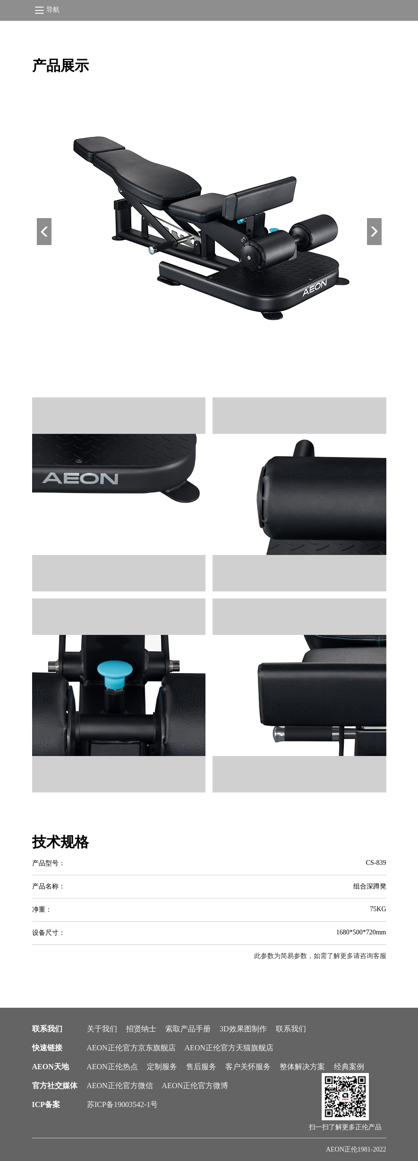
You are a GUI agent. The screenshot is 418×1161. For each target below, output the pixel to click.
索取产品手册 (188, 1029)
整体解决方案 (302, 1067)
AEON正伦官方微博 (195, 1086)
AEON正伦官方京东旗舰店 (130, 1048)
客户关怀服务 (248, 1067)
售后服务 (201, 1067)
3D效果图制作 (243, 1029)
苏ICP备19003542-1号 (122, 1104)
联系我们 (291, 1029)
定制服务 (162, 1067)
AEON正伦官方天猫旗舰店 (229, 1048)
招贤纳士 (141, 1029)
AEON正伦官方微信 (119, 1086)
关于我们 (102, 1029)
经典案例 (349, 1067)
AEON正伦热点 (111, 1067)
